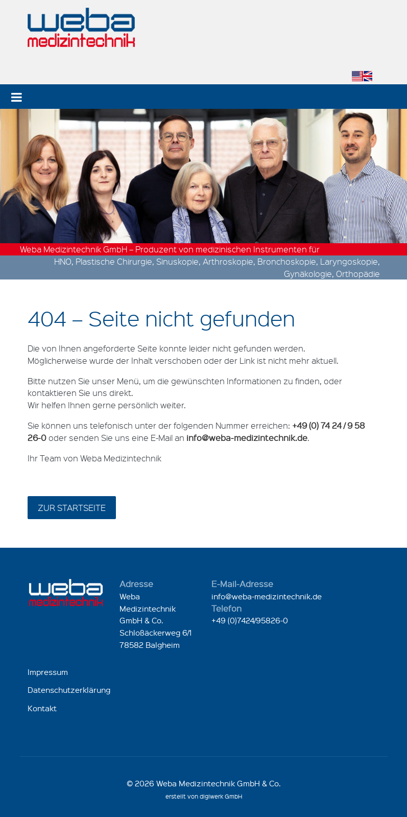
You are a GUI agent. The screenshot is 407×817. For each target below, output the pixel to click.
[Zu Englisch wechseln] (362, 76)
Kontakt (42, 708)
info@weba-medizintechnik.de (266, 596)
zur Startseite (72, 507)
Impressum (48, 672)
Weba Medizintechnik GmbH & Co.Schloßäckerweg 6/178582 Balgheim (155, 620)
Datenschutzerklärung (69, 690)
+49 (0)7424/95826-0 (249, 620)
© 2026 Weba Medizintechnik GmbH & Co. (204, 783)
